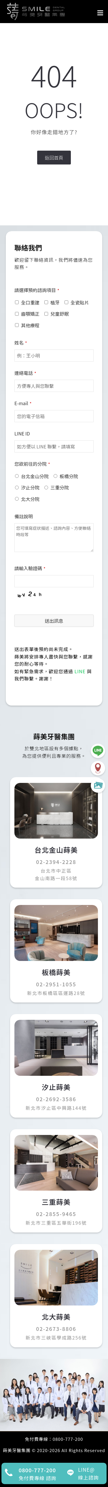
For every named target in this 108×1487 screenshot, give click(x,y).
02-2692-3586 (56, 1099)
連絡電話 (25, 372)
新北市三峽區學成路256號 (56, 1337)
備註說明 (23, 516)
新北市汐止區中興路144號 (56, 1107)
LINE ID (22, 433)
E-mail (22, 403)
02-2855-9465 (56, 1213)
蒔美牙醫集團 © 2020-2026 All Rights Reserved (54, 1450)
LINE (80, 671)
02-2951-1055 (56, 984)
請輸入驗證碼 (30, 568)
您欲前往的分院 (32, 463)
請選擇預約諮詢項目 (36, 290)
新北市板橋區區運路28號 (56, 993)
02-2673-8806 (56, 1328)
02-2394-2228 (56, 861)
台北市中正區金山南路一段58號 (56, 874)
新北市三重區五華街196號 (56, 1222)
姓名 (20, 342)
